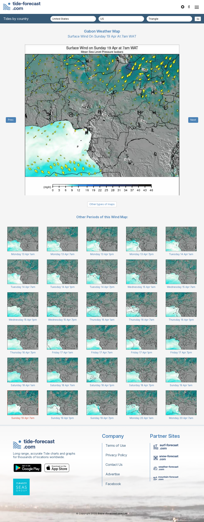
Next (193, 119)
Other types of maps (102, 204)
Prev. (11, 119)
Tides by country (16, 19)
